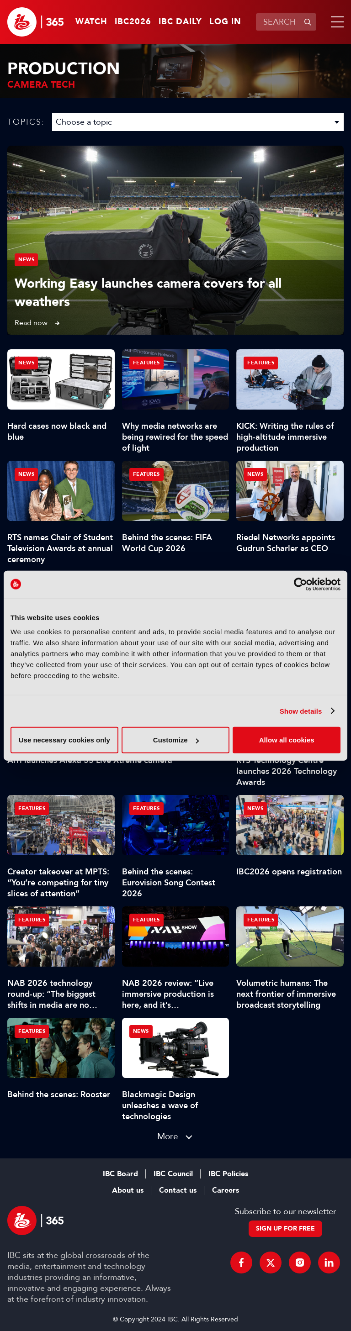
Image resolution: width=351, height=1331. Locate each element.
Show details (301, 711)
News (26, 259)
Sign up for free (285, 1228)
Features (146, 362)
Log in (225, 21)
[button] (335, 21)
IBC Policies (228, 1174)
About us (128, 1190)
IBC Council (173, 1174)
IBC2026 (133, 21)
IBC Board (120, 1174)
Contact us (178, 1190)
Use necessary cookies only (64, 740)
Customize (176, 740)
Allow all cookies (286, 740)
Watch (91, 21)
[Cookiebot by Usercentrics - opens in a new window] (300, 584)
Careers (225, 1190)
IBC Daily (180, 21)
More (167, 1136)
